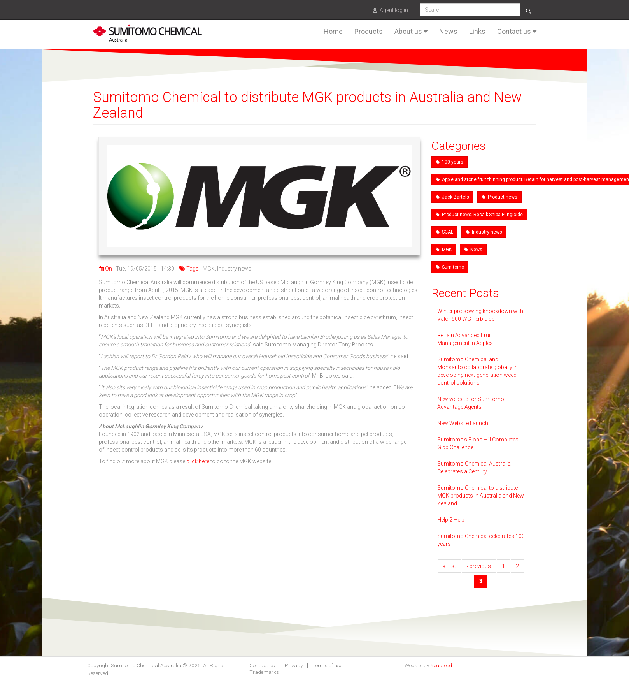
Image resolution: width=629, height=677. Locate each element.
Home (333, 31)
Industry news (484, 232)
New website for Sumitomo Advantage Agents (470, 403)
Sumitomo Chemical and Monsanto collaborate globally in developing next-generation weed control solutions (477, 371)
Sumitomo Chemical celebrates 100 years (481, 540)
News (448, 31)
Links (477, 31)
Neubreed (441, 665)
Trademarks (264, 672)
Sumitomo (450, 267)
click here (197, 461)
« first (449, 566)
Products (368, 31)
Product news (499, 197)
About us (411, 31)
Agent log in (394, 10)
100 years (449, 162)
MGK (444, 249)
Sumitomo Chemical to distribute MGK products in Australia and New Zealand (480, 495)
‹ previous (479, 566)
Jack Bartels (452, 197)
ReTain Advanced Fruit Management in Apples (465, 339)
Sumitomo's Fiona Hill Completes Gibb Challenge (478, 443)
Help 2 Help (450, 520)
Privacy (294, 665)
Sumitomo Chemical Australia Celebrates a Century (474, 468)
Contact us (516, 31)
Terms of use (327, 665)
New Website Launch (462, 423)
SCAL (444, 232)
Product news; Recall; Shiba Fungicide (479, 214)
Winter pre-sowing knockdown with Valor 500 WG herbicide (480, 315)
